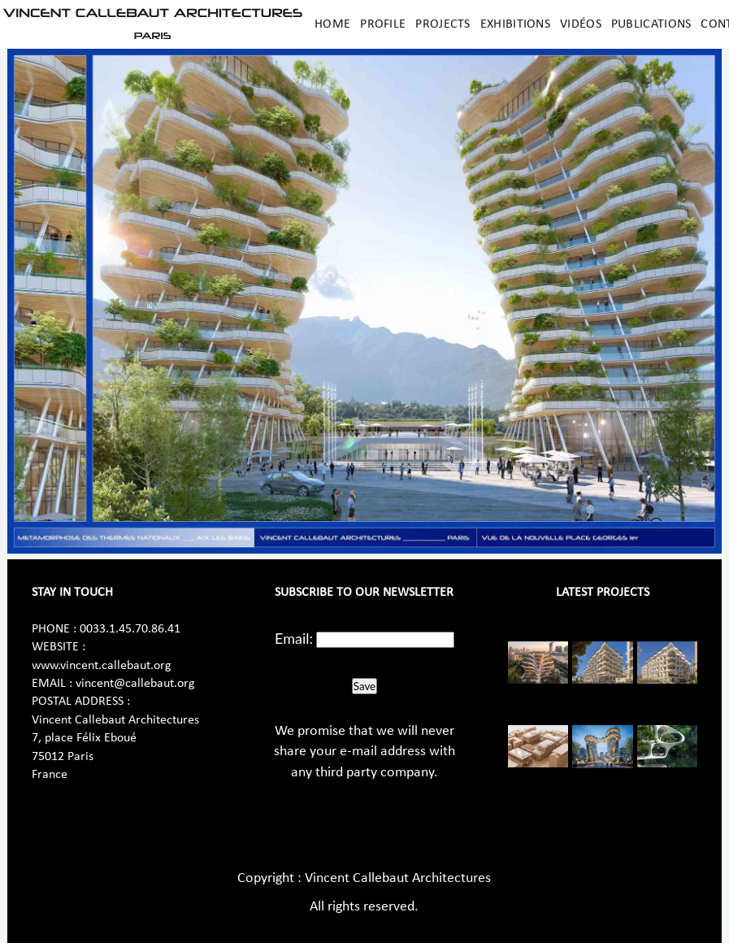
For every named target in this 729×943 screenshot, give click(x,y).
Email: (294, 638)
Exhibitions (515, 24)
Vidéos (580, 24)
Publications (651, 24)
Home (332, 24)
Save (364, 686)
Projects (442, 24)
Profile (383, 24)
